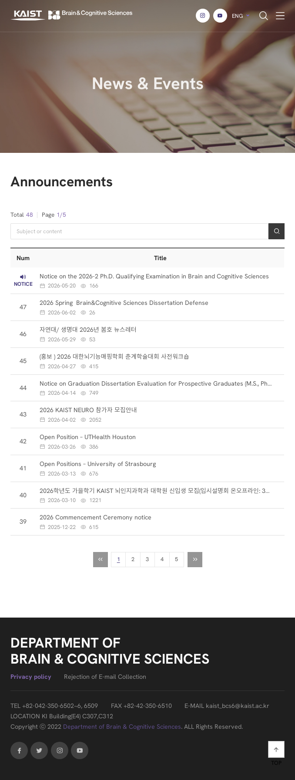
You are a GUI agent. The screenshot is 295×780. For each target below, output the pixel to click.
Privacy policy (30, 677)
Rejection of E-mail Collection (105, 677)
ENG (237, 16)
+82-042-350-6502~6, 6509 (60, 706)
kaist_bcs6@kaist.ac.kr (237, 706)
